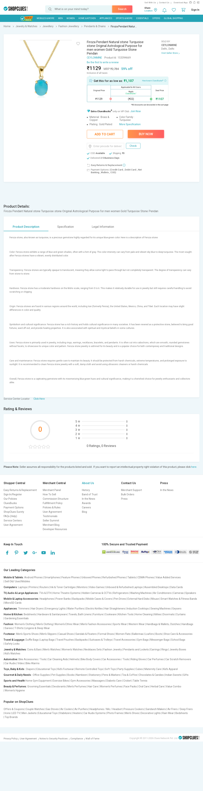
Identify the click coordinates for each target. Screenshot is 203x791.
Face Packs (130, 686)
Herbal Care (157, 686)
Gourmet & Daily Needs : (18, 674)
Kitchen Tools (125, 614)
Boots (159, 633)
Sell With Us (150, 2)
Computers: (11, 587)
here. (194, 466)
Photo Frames (115, 713)
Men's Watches (51, 649)
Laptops (22, 587)
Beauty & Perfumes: (15, 686)
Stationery (95, 674)
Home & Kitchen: (13, 614)
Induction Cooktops (138, 608)
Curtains (181, 614)
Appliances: (11, 608)
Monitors (82, 587)
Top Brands (11, 717)
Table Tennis (140, 680)
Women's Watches (72, 649)
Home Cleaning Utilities (148, 614)
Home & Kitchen (87, 18)
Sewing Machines (160, 608)
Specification (65, 226)
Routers (44, 587)
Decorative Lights (151, 713)
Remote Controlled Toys (89, 669)
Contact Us (164, 2)
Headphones (47, 598)
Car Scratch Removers (178, 659)
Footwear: (10, 633)
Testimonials (50, 516)
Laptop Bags (47, 639)
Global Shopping (173, 18)
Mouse (155, 598)
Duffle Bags (32, 639)
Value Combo (173, 686)
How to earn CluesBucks (154, 80)
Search (122, 9)
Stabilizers (65, 713)
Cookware (111, 614)
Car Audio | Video (14, 663)
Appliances (106, 18)
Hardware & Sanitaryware (52, 614)
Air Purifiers (81, 709)
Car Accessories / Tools (115, 659)
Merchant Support (131, 490)
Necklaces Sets (93, 649)
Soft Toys (110, 669)
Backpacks (78, 598)
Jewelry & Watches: (15, 649)
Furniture (98, 614)
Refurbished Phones (114, 577)
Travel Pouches (65, 639)
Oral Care (143, 686)
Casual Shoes (66, 633)
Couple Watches (35, 709)
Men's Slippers (48, 633)
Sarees (9, 628)
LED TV (16, 713)
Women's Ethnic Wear (67, 624)
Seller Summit (51, 520)
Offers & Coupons (14, 709)
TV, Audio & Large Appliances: (21, 593)
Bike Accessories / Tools (32, 659)
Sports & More (124, 18)
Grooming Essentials (39, 686)
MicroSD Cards (13, 602)
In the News (88, 498)
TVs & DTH (45, 593)
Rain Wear (168, 713)
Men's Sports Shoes (27, 633)
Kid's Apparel (170, 669)
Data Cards (176, 587)
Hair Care (93, 686)
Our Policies (10, 498)
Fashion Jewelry (112, 649)
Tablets (131, 577)
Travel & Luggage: (14, 639)
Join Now (135, 111)
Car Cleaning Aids (58, 659)
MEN (60, 18)
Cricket (127, 680)
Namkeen (81, 674)
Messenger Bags (159, 639)
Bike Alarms (33, 663)
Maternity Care (152, 669)
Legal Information (103, 226)
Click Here (39, 398)
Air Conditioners (162, 593)
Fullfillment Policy (53, 503)
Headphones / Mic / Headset (106, 709)
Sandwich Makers (156, 709)
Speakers (190, 593)
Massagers (98, 680)
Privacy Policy (11, 738)
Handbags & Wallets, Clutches (163, 624)
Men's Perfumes (76, 686)
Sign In (195, 9)
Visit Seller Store (169, 53)
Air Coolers (66, 709)
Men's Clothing (44, 624)
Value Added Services (168, 577)
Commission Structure (56, 498)
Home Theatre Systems (66, 593)
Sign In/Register (13, 494)
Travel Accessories (124, 639)
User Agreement (13, 524)
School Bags (178, 639)
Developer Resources (55, 529)
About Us (88, 483)
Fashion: (9, 624)
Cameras (178, 593)
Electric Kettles (94, 608)
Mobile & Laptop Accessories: (21, 598)
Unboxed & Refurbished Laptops (124, 587)
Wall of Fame (92, 738)
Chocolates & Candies (151, 674)
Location (148, 11)
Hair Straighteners (114, 608)
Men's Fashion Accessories (96, 624)
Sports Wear (120, 624)
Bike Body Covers (91, 659)
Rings (164, 649)
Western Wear (137, 624)
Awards (86, 503)
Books (70, 674)
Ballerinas (137, 633)
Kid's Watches (12, 653)
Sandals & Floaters (86, 633)
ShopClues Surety (14, 511)
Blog (84, 511)
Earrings (155, 649)
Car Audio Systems (94, 713)
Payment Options (14, 507)
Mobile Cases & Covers (99, 598)
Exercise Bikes (61, 680)
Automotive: (11, 659)
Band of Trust (90, 494)
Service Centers (13, 520)
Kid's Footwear (65, 669)
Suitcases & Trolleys (100, 639)
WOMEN (71, 18)
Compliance (76, 738)
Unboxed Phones (91, 577)
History (86, 490)
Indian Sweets (173, 674)
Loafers (149, 633)
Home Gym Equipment (38, 680)
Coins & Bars (34, 649)
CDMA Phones (146, 577)
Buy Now (146, 134)
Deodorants (59, 686)
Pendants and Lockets (136, 649)
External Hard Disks (139, 598)
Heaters (77, 713)
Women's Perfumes (111, 686)
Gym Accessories (80, 680)
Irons (7, 713)
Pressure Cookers (134, 709)
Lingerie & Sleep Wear (37, 628)
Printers (33, 587)
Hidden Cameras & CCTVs (96, 593)
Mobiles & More (45, 18)
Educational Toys (46, 669)
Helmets (74, 659)
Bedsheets (30, 614)
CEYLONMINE (94, 57)
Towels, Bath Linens (80, 614)
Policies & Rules (52, 507)
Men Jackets (29, 713)
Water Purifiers (75, 608)
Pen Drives (120, 598)
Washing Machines (141, 593)
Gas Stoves (52, 709)
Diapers (30, 669)
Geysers (176, 608)
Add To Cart (105, 134)
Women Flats (123, 633)
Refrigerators (121, 593)
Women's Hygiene (15, 690)
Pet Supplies (58, 674)
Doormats (168, 614)
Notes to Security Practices (54, 738)
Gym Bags (143, 639)
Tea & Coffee (129, 674)
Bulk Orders (127, 494)
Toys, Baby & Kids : (15, 669)
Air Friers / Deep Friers (180, 709)
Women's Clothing (24, 624)
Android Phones (33, 577)
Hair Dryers (37, 608)
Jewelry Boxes (177, 649)
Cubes (139, 669)
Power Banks (63, 598)
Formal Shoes (106, 633)
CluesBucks (10, 503)
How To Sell (49, 494)
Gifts (185, 674)
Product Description (26, 226)
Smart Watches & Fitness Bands (179, 598)
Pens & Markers (111, 674)
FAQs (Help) (10, 516)
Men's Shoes (132, 713)
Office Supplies (41, 674)
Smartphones (52, 577)
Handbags (187, 624)
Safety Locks (12, 643)
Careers (86, 507)
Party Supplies (125, 669)
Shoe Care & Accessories (178, 633)
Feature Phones (71, 577)
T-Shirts (18, 628)
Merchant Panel (52, 490)
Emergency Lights (55, 608)
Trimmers (23, 608)
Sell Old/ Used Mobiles (17, 581)
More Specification (130, 124)
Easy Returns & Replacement (20, 490)
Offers (156, 18)
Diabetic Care (114, 680)
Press (124, 498)
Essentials (142, 18)
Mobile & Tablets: (14, 577)
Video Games (96, 587)
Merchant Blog (51, 524)
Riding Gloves (138, 659)
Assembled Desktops (156, 587)
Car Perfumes (156, 659)
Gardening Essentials (17, 618)
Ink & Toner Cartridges (63, 587)
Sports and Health (14, 680)
